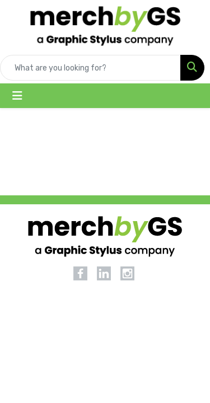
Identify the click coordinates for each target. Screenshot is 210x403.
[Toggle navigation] (17, 96)
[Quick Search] (90, 68)
